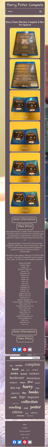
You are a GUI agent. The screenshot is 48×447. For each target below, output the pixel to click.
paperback (15, 393)
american (30, 416)
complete (32, 364)
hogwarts (33, 397)
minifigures (13, 382)
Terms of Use (24, 434)
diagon (22, 382)
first (30, 381)
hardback (34, 373)
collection (29, 401)
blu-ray (15, 388)
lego (22, 397)
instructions (15, 403)
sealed (26, 413)
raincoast (20, 416)
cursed (35, 370)
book (15, 369)
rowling (15, 407)
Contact (24, 428)
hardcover (17, 378)
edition (17, 412)
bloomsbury (33, 378)
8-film (37, 388)
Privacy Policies (24, 431)
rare (11, 366)
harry (28, 386)
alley (27, 370)
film (24, 393)
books (34, 392)
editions (34, 413)
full (22, 370)
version (19, 365)
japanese (37, 383)
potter (35, 407)
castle (14, 397)
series (14, 373)
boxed (24, 373)
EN (23, 438)
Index (25, 424)
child (26, 408)
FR (27, 438)
